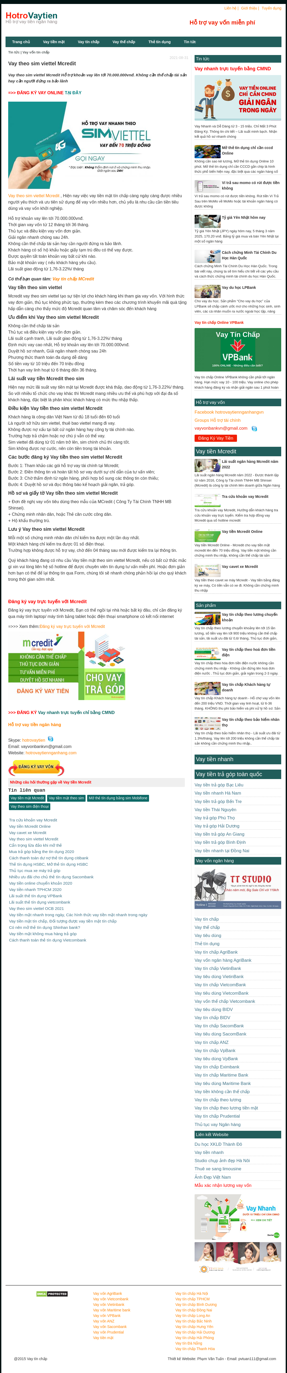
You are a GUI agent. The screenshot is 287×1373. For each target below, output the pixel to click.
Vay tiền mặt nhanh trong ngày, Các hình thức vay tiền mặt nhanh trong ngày (78, 911)
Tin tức (190, 42)
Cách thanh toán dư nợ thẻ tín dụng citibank (48, 856)
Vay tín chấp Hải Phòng (194, 1338)
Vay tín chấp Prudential (217, 1116)
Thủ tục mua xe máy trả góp (34, 868)
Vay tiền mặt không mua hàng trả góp (43, 929)
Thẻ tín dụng (160, 42)
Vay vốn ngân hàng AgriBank (223, 960)
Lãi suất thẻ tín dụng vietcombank (39, 899)
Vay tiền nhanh (214, 759)
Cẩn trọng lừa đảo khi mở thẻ (35, 844)
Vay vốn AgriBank (107, 1293)
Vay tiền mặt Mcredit (27, 798)
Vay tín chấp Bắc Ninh (193, 1321)
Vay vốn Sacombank (110, 1327)
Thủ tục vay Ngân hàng (218, 1124)
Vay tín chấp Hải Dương (195, 1332)
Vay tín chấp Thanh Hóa (195, 1349)
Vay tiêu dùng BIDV (214, 1009)
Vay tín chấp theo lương (218, 1099)
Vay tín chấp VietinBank (218, 968)
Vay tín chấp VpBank (215, 1050)
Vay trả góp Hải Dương (217, 826)
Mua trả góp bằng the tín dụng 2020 (41, 850)
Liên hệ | (231, 8)
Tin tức (202, 58)
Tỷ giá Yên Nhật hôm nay (244, 217)
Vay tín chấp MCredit (73, 279)
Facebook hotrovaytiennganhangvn (229, 412)
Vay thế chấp (124, 42)
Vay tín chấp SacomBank (219, 1025)
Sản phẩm (206, 605)
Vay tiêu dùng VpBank (216, 1058)
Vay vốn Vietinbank (109, 1304)
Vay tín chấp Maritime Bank (221, 1075)
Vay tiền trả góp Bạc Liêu (219, 784)
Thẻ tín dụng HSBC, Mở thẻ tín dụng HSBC (48, 862)
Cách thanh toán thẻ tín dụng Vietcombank (47, 935)
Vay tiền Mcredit (216, 451)
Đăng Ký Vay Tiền (215, 438)
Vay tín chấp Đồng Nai (193, 1310)
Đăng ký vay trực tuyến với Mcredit (72, 626)
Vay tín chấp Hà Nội (191, 1293)
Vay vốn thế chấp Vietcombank (225, 1001)
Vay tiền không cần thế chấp (222, 1091)
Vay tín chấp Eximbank (217, 1066)
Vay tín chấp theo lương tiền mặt (226, 1108)
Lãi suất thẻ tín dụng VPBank (35, 893)
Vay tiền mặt (54, 42)
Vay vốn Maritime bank (112, 1310)
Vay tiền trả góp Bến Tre (218, 801)
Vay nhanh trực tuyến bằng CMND (233, 68)
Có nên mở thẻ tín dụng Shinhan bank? (44, 923)
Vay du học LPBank (239, 287)
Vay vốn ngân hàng (215, 860)
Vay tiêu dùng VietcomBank (222, 993)
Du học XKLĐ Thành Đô (218, 1144)
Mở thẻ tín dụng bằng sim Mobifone (118, 798)
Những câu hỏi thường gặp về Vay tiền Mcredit (50, 782)
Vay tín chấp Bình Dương (196, 1304)
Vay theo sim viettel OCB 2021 (36, 905)
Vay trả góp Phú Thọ (215, 817)
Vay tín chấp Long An (192, 1315)
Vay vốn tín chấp (36, 52)
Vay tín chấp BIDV (212, 1017)
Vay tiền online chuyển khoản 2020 (40, 881)
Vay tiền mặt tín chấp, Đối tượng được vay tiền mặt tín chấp (63, 917)
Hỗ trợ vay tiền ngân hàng (34, 724)
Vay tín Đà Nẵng (188, 1343)
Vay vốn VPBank (107, 1315)
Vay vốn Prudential (108, 1332)
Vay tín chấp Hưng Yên (194, 1327)
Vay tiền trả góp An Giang (219, 834)
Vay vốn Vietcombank (110, 1299)
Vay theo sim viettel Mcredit (33, 196)
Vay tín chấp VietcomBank (220, 984)
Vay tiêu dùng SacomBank (220, 1034)
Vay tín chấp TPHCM (192, 1299)
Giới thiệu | (250, 8)
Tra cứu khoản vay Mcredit (33, 820)
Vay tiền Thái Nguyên (215, 809)
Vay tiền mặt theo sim (66, 798)
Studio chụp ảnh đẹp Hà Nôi (222, 1160)
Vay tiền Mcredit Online (30, 826)
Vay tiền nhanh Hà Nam (218, 793)
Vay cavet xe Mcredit (27, 832)
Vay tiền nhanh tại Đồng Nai (222, 850)
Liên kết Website (212, 1134)
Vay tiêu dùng (208, 935)
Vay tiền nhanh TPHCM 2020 (35, 887)
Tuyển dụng (271, 8)
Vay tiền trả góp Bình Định (220, 842)
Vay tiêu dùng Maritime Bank (223, 1083)
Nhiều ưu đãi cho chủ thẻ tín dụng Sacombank (51, 875)
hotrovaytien (33, 740)
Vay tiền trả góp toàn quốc (229, 774)
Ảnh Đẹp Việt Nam (213, 1177)
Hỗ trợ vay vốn (210, 402)
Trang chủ (21, 42)
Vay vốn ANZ (104, 1321)
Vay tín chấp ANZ (212, 1042)
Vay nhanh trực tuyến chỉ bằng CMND (76, 712)
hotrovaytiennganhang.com (51, 753)
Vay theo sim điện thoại (30, 807)
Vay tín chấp (89, 42)
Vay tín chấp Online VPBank (219, 322)
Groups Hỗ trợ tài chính (218, 420)
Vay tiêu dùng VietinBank (219, 976)
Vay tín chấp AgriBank (216, 952)
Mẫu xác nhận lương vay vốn (223, 1185)
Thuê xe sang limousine (218, 1168)
